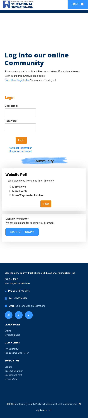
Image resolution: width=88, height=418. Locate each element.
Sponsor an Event (13, 375)
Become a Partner (14, 371)
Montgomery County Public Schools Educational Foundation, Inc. (46, 404)
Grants (8, 331)
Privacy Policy (11, 349)
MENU (77, 4)
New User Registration (17, 80)
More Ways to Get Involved (28, 195)
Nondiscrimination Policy (17, 353)
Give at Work (11, 379)
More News (19, 186)
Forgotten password (20, 151)
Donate (8, 367)
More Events (19, 191)
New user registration (20, 147)
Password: (11, 120)
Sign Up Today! (22, 232)
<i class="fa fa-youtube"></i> (29, 316)
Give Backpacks (12, 335)
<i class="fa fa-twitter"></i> (19, 316)
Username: (11, 105)
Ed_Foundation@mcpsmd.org (30, 306)
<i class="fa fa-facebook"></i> (8, 316)
